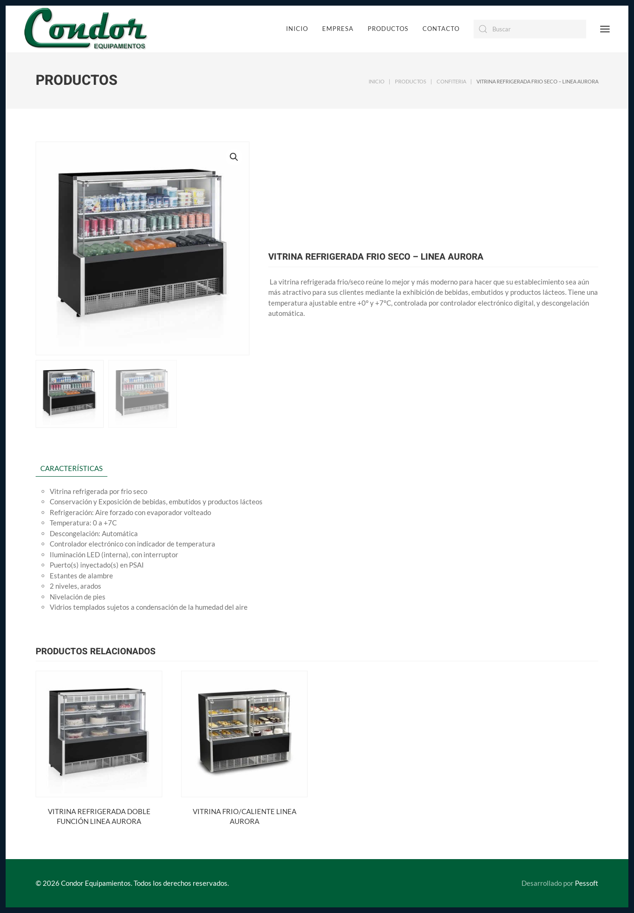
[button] (234, 157)
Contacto (441, 28)
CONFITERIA (451, 81)
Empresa (338, 28)
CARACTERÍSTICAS (71, 468)
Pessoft (593, 883)
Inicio (297, 28)
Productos (388, 28)
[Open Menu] (605, 29)
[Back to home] (86, 29)
